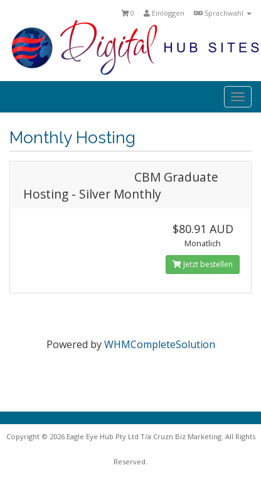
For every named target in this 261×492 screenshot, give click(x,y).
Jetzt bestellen (203, 264)
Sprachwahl (223, 13)
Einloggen (164, 13)
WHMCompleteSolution (159, 344)
